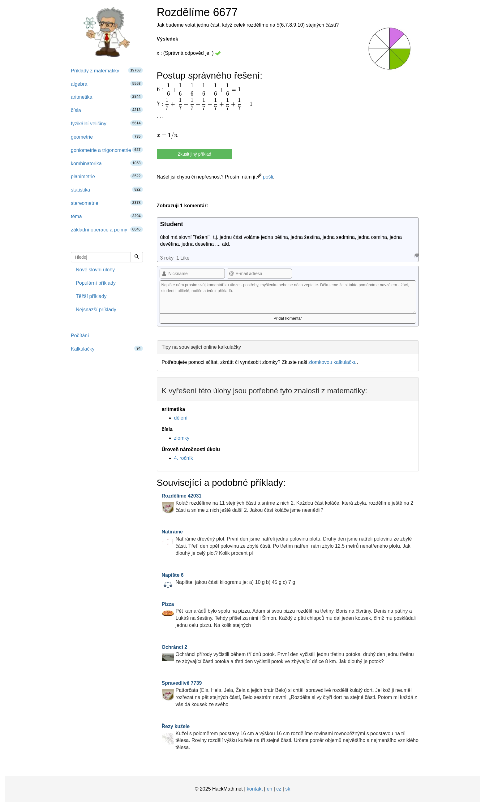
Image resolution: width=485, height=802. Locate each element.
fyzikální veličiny (107, 123)
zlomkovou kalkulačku (332, 362)
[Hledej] (137, 257)
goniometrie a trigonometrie (107, 150)
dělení (181, 417)
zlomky (182, 438)
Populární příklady (96, 283)
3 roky (167, 258)
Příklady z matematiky (107, 70)
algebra (107, 84)
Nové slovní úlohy (95, 269)
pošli (264, 176)
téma (107, 216)
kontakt (255, 788)
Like (416, 255)
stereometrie (107, 203)
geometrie (107, 137)
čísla (107, 110)
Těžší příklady (91, 296)
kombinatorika (107, 163)
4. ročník (183, 458)
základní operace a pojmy (107, 229)
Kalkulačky (107, 348)
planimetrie (107, 176)
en (269, 788)
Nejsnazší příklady (96, 309)
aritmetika (107, 97)
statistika (107, 189)
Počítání (80, 335)
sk (287, 788)
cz (278, 788)
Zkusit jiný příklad (194, 154)
